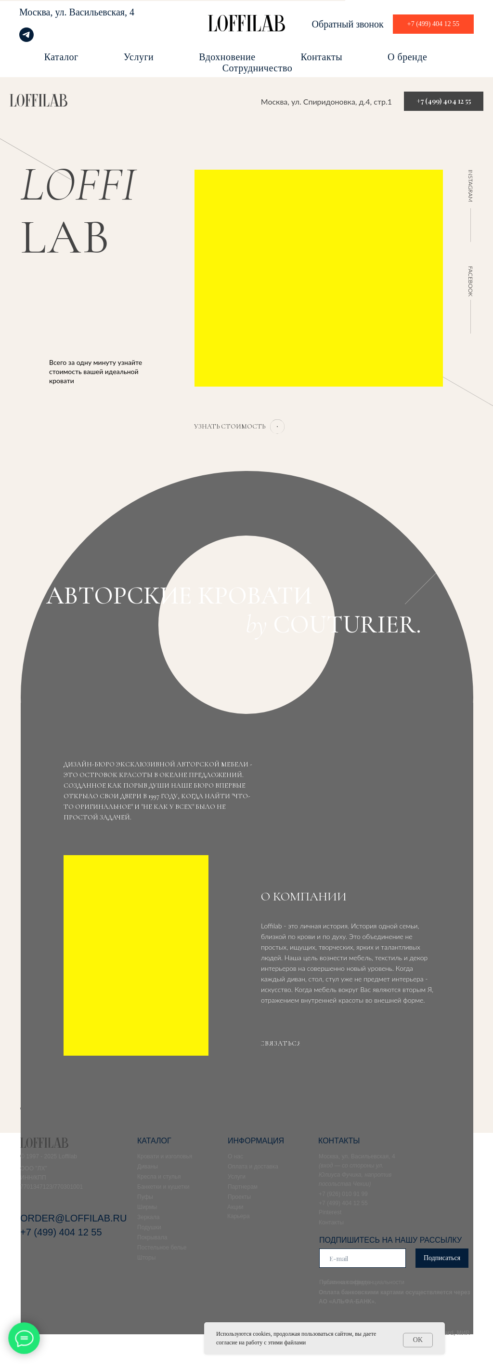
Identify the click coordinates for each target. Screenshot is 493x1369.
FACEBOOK (470, 281)
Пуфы (145, 1197)
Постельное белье (161, 1247)
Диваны (147, 1166)
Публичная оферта (344, 1282)
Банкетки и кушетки (163, 1186)
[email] (362, 1258)
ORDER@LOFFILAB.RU (73, 1218)
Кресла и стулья (159, 1176)
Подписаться (442, 1258)
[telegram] (26, 39)
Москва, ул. (43, 12)
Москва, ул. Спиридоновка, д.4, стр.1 (326, 101)
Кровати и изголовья (164, 1156)
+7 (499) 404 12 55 (61, 1232)
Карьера (238, 1216)
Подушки (149, 1227)
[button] (230, 427)
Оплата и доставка (253, 1166)
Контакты (322, 57)
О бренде (407, 57)
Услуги (139, 57)
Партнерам (243, 1186)
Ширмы (147, 1207)
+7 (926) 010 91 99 (343, 1194)
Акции (235, 1207)
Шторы (146, 1257)
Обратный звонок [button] (348, 24)
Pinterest (330, 1212)
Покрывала (152, 1237)
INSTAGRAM (470, 186)
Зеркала (148, 1217)
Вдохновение (227, 57)
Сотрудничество (257, 68)
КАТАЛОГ (154, 1141)
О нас (235, 1156)
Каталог (61, 57)
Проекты (239, 1197)
